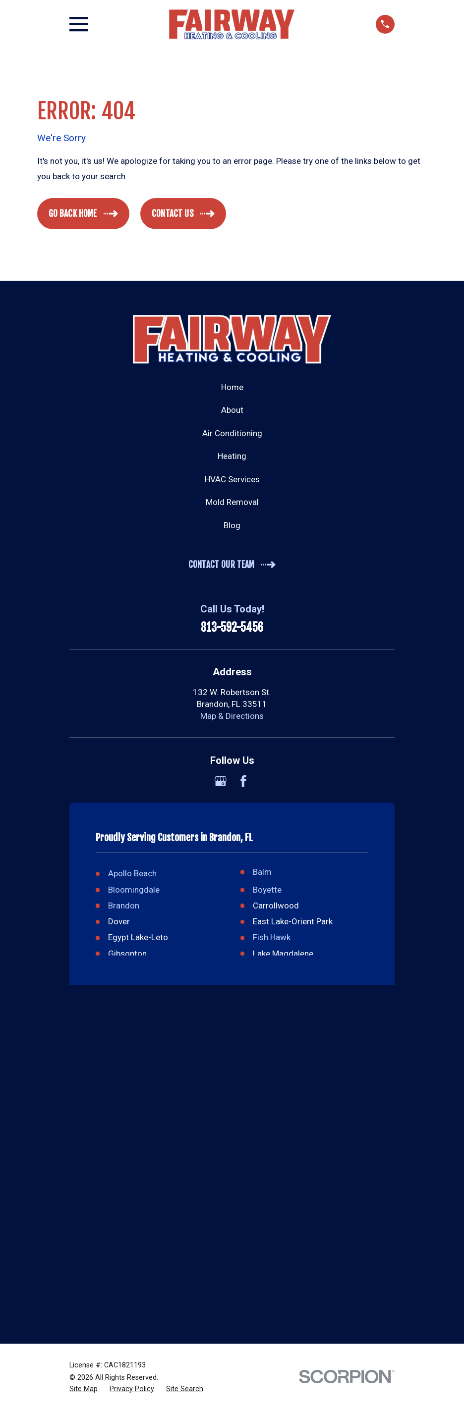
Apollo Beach (132, 873)
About (232, 410)
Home (232, 387)
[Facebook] (243, 781)
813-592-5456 (232, 628)
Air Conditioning (232, 433)
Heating (232, 456)
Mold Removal (232, 502)
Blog (232, 525)
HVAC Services (232, 479)
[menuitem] (83, 1389)
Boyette (267, 890)
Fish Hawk (271, 937)
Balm (262, 872)
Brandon (123, 905)
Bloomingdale (134, 890)
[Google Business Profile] (221, 781)
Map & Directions (232, 716)
